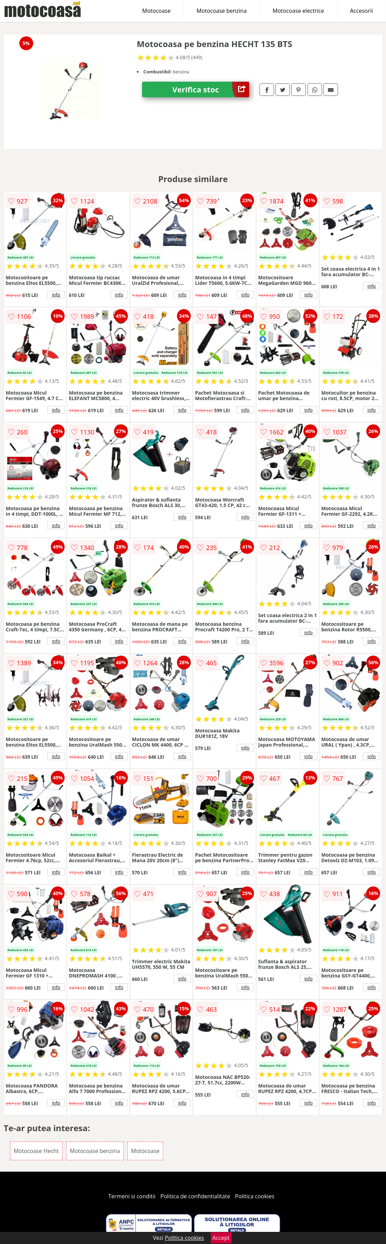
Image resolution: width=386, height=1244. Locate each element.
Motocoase (156, 11)
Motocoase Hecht (36, 1151)
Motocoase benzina (222, 11)
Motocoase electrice (298, 11)
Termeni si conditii (132, 1196)
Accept (221, 1238)
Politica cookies (254, 1196)
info (56, 294)
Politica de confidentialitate (195, 1196)
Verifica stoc (210, 89)
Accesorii (361, 11)
